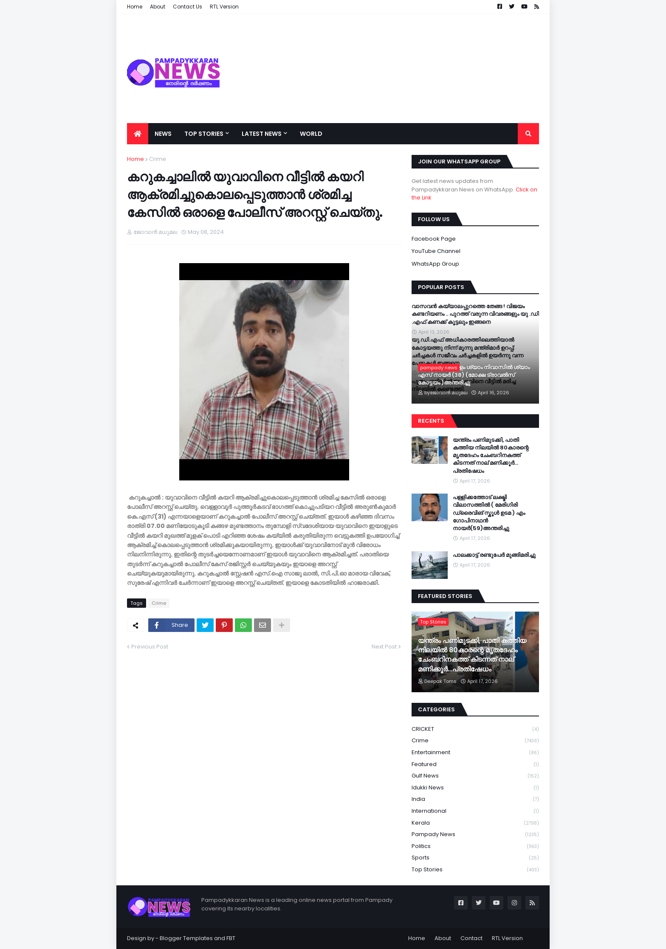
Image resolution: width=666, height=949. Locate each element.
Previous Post (149, 647)
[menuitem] (137, 133)
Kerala (475, 823)
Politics (475, 846)
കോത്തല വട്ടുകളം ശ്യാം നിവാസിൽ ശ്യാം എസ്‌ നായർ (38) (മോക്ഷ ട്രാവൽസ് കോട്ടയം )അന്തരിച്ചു (474, 375)
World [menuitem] (311, 133)
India (475, 799)
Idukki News (475, 787)
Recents (431, 421)
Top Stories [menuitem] (203, 133)
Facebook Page (434, 239)
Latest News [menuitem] (262, 133)
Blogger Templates (186, 938)
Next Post (384, 647)
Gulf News (475, 776)
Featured (475, 764)
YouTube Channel (436, 251)
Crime (157, 159)
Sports (475, 858)
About (443, 938)
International (475, 811)
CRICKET (475, 729)
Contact (471, 938)
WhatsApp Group (435, 264)
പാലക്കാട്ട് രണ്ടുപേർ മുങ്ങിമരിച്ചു (494, 555)
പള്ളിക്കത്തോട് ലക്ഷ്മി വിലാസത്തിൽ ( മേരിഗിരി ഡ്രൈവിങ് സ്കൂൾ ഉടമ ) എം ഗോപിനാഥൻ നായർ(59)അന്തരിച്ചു (489, 513)
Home (135, 159)
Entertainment (475, 752)
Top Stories (475, 869)
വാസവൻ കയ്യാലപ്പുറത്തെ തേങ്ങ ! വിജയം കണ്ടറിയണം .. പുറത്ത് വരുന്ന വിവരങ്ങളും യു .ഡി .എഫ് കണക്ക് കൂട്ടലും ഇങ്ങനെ (475, 314)
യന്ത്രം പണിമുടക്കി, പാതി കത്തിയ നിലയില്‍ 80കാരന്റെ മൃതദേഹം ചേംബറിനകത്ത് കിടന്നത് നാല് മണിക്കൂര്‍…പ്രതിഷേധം (491, 455)
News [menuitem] (163, 133)
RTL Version (507, 938)
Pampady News (475, 834)
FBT (230, 938)
